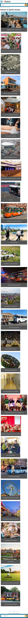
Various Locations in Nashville (11, 604)
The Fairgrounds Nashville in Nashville (11, 497)
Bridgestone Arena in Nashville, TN (14, 29)
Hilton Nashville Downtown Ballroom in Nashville (11, 178)
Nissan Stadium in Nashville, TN (10, 306)
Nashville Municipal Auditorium (14, 285)
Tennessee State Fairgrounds (11, 370)
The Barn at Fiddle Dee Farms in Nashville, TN (14, 412)
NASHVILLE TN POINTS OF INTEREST (5, 7)
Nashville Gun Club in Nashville (10, 263)
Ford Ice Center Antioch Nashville (11, 93)
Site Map (14, 611)
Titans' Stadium (10, 561)
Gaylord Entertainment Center (11, 157)
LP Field (10, 199)
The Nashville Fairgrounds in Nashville (11, 519)
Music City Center (14, 242)
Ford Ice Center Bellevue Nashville (11, 114)
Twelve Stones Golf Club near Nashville (11, 582)
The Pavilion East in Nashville (11, 540)
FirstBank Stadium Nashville (10, 72)
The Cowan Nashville (10, 455)
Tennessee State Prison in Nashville (10, 391)
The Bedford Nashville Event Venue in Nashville (11, 433)
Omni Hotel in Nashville (14, 327)
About (10, 611)
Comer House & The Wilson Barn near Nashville (11, 50)
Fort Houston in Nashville (10, 136)
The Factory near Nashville (14, 476)
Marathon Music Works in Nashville (14, 221)
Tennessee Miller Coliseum (10, 348)
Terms (18, 611)
